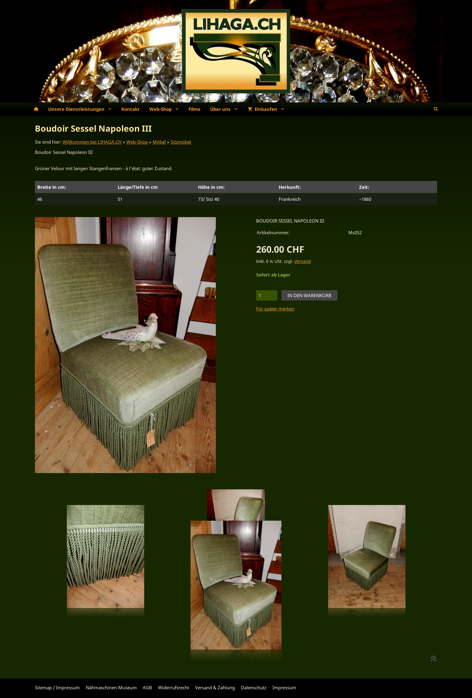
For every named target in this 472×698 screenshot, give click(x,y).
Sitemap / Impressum (57, 687)
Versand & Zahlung (215, 687)
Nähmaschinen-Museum (111, 687)
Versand (302, 261)
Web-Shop (137, 142)
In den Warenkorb (309, 295)
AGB (147, 687)
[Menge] (266, 295)
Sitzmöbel (181, 142)
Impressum (284, 687)
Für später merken (275, 309)
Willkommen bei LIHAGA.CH (92, 142)
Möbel (159, 142)
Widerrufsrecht (173, 687)
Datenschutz (253, 687)
